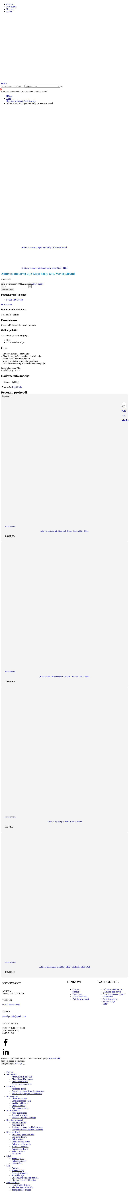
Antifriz (15, 1168)
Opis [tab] (8, 340)
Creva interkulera (19, 1137)
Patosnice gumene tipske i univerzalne (28, 1091)
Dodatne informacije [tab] (15, 342)
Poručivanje (11, 7)
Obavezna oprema (19, 1098)
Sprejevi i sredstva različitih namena (27, 1130)
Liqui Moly (17, 387)
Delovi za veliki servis (21, 1144)
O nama (9, 4)
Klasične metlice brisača (22, 1187)
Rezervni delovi (13, 1132)
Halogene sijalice (19, 1161)
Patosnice (10, 1086)
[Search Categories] (42, 86)
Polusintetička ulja (20, 1173)
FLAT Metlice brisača (21, 1185)
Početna (9, 1072)
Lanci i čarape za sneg (21, 1101)
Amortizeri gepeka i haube (23, 1134)
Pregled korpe (7, 1064)
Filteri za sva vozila (20, 1146)
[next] (34, 268)
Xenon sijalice (18, 1158)
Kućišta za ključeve (20, 1103)
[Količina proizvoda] (16, 286)
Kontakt (9, 9)
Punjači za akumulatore (22, 1084)
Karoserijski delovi (20, 1149)
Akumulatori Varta (20, 1081)
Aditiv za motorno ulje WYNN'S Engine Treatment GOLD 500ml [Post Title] (64, 676)
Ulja (8, 1166)
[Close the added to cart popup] (23, 1064)
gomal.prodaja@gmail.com (14, 1016)
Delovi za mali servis (21, 1142)
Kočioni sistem (18, 1151)
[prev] (34, 247)
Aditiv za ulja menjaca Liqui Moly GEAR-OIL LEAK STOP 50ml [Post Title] (64, 967)
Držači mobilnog (19, 1105)
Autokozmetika (13, 1110)
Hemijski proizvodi (14, 1120)
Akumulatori (11, 1074)
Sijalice (9, 1156)
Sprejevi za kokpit (19, 1115)
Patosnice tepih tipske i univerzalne (27, 1093)
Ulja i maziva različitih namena (25, 1178)
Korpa (9, 11)
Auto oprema (12, 1096)
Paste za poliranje (19, 1113)
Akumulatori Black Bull (22, 1077)
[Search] (61, 86)
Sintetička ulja (18, 1175)
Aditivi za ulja (37, 284)
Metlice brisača (12, 1182)
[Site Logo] (64, 78)
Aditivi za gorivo (19, 1122)
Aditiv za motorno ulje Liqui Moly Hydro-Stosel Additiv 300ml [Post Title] (64, 531)
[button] (4, 83)
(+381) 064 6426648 (11, 1004)
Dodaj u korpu (7, 289)
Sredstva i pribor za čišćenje (24, 1118)
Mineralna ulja (18, 1170)
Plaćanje (18, 1063)
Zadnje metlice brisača (21, 1190)
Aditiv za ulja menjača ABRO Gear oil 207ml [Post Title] (64, 822)
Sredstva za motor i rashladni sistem (27, 1127)
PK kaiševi (16, 1154)
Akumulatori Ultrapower (22, 1079)
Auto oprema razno (20, 1108)
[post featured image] (64, 522)
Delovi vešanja (18, 1139)
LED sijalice (17, 1163)
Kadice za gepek (19, 1089)
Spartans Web (54, 1058)
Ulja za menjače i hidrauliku (24, 1180)
